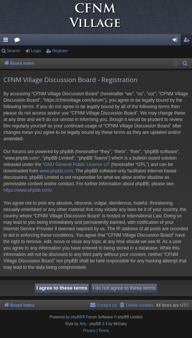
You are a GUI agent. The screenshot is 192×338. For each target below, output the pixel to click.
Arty (83, 324)
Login (36, 50)
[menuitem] (185, 63)
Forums (18, 41)
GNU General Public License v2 (76, 164)
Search (13, 50)
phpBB (76, 317)
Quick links (7, 41)
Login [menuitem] (177, 41)
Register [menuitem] (188, 41)
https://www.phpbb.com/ (27, 190)
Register (60, 50)
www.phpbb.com (56, 171)
